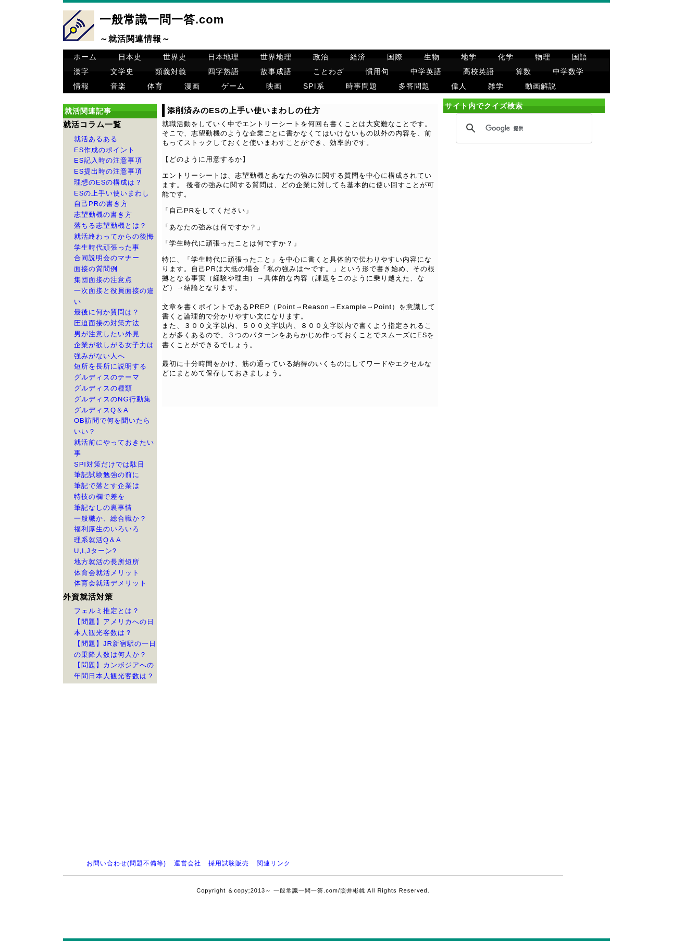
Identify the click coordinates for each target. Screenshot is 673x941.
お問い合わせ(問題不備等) (126, 863)
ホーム (85, 57)
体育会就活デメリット (110, 583)
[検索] (522, 129)
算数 (523, 71)
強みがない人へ (99, 356)
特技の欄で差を (99, 496)
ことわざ (328, 71)
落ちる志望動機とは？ (110, 225)
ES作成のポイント (104, 150)
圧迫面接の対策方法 (107, 323)
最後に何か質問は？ (107, 312)
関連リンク (274, 863)
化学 (506, 57)
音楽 (118, 86)
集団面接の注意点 (103, 280)
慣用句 (377, 71)
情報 (81, 86)
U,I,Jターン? (95, 551)
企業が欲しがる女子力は (114, 345)
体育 (155, 86)
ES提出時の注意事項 (108, 171)
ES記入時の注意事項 (108, 160)
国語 (580, 57)
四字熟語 (223, 71)
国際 (395, 57)
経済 (358, 57)
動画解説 (540, 86)
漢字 (81, 71)
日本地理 (223, 57)
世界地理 (276, 57)
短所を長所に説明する (110, 366)
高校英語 (478, 71)
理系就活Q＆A (97, 540)
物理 (543, 57)
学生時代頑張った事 (107, 247)
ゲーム (233, 86)
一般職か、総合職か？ (110, 518)
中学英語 (426, 71)
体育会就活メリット (107, 573)
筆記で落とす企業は (107, 486)
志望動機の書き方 (103, 214)
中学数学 (568, 71)
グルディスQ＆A (101, 410)
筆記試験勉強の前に (107, 475)
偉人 (459, 86)
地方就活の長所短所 (107, 562)
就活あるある (96, 139)
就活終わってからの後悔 (114, 236)
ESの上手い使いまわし (111, 193)
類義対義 (170, 71)
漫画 (192, 86)
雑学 (496, 86)
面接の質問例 (96, 269)
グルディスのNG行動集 (112, 399)
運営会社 (187, 863)
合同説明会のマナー (107, 258)
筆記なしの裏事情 (103, 507)
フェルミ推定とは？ (107, 611)
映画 (274, 86)
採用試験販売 (228, 863)
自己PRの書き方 (101, 203)
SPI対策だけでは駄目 (109, 464)
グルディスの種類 (103, 388)
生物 (432, 57)
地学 (469, 57)
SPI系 (314, 86)
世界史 (174, 57)
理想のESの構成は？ (108, 182)
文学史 (122, 71)
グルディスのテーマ (107, 377)
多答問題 (414, 86)
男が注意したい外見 (107, 334)
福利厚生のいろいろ (107, 529)
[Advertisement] (524, 235)
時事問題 (361, 86)
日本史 (130, 57)
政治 (321, 57)
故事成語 (276, 71)
